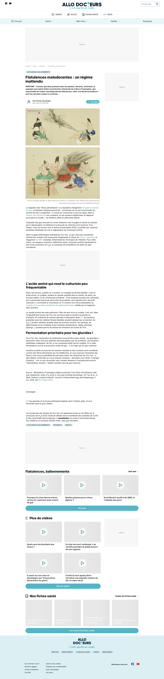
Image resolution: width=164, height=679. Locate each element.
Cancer (96, 652)
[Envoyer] (157, 4)
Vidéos (58, 14)
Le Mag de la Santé (83, 652)
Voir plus (82, 508)
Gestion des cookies (53, 664)
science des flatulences (36, 215)
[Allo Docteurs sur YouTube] (10, 3)
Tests (109, 14)
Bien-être (81, 21)
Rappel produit (67, 652)
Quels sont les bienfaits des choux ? (40, 545)
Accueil (28, 66)
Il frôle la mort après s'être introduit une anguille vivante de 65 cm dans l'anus (82, 578)
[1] (81, 317)
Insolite (68, 425)
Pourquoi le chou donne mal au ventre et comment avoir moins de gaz (42, 500)
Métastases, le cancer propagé (124, 621)
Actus (74, 14)
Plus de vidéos (41, 518)
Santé (48, 21)
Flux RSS (28, 673)
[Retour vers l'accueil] (82, 5)
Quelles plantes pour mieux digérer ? (78, 498)
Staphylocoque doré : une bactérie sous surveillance (95, 620)
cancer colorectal (86, 237)
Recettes (55, 652)
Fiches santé (91, 14)
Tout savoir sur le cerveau (64, 621)
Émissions (147, 21)
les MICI (39, 240)
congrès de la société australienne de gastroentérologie (50, 305)
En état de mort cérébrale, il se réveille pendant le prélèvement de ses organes (82, 547)
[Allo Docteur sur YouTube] (138, 664)
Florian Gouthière (43, 101)
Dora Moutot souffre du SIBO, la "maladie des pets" (119, 498)
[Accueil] (82, 643)
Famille (114, 21)
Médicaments (107, 652)
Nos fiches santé (43, 596)
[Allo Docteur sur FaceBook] (6, 3)
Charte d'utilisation (31, 670)
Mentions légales (31, 667)
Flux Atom (49, 673)
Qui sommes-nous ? (32, 664)
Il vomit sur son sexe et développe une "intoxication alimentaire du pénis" (41, 578)
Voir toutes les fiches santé (82, 630)
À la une (16, 21)
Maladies (42, 66)
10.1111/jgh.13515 (45, 380)
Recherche (57, 425)
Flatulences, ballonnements (56, 66)
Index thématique (52, 670)
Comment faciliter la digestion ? (37, 621)
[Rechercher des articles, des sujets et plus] (149, 4)
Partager (92, 102)
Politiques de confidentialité (56, 667)
